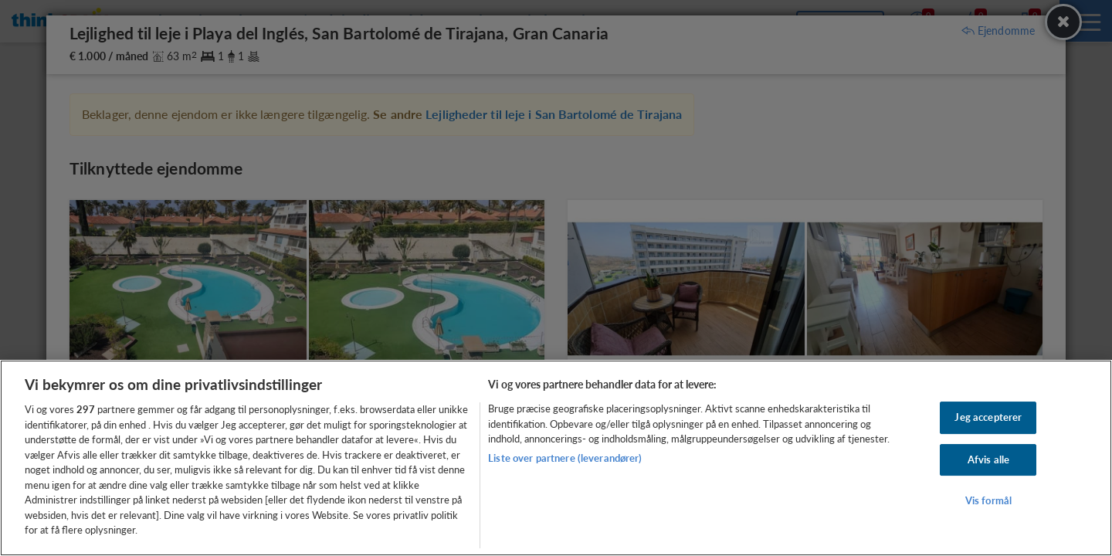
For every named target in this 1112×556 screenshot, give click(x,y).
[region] (556, 458)
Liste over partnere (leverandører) (565, 458)
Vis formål (988, 501)
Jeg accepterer (988, 417)
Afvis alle (988, 459)
